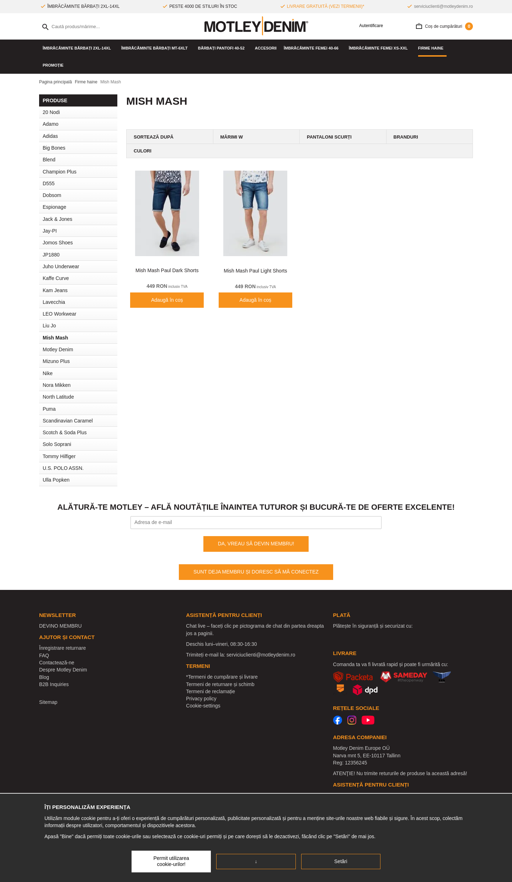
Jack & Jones (57, 219)
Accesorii (266, 48)
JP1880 (51, 255)
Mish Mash (55, 338)
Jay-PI (50, 231)
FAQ (44, 655)
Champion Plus (59, 172)
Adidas (50, 136)
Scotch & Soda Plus (65, 432)
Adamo (50, 124)
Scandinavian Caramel (68, 421)
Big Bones (54, 148)
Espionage (54, 207)
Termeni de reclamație (210, 691)
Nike (48, 373)
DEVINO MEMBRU (60, 626)
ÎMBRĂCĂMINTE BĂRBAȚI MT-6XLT (156, 48)
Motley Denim (58, 349)
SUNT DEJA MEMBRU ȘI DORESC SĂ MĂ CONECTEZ (256, 572)
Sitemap (48, 702)
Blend (49, 159)
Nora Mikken (57, 385)
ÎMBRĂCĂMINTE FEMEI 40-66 (313, 48)
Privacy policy (201, 698)
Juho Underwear (61, 266)
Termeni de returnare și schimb (220, 684)
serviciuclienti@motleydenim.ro (443, 6)
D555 (48, 183)
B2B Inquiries (54, 684)
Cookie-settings (203, 706)
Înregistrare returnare (62, 648)
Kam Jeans (55, 290)
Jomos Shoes (58, 242)
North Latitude (58, 397)
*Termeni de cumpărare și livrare (222, 677)
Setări (340, 861)
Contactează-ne (56, 662)
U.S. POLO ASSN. (63, 468)
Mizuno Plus (56, 361)
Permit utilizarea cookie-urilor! (171, 861)
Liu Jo (49, 325)
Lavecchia (54, 302)
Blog (44, 677)
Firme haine (432, 48)
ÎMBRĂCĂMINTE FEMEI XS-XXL (380, 48)
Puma (49, 409)
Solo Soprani (57, 444)
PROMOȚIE (53, 65)
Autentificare (368, 26)
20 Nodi (51, 112)
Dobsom (52, 195)
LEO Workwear (59, 314)
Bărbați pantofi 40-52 (223, 48)
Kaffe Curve (56, 278)
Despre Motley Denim (63, 670)
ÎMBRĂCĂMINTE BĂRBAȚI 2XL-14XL (78, 48)
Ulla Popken (56, 480)
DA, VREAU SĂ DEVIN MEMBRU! (256, 543)
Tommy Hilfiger (59, 456)
